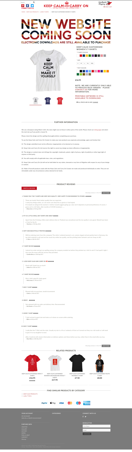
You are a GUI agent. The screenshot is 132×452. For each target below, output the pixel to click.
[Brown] (84, 78)
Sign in (24, 422)
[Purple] (93, 60)
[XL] (88, 67)
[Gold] (89, 78)
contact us (81, 94)
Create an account (34, 422)
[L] (84, 67)
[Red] (81, 60)
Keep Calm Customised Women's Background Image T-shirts (54, 380)
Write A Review (29, 192)
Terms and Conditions (37, 451)
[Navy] (84, 60)
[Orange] (107, 75)
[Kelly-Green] (89, 60)
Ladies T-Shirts (44, 16)
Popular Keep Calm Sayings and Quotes (51, 451)
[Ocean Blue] (89, 75)
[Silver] (87, 78)
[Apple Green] (81, 78)
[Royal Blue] (87, 75)
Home (23, 16)
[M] (81, 67)
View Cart (107, 7)
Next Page (106, 197)
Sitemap (24, 443)
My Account (26, 420)
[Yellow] (87, 60)
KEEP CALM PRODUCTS (32, 16)
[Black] (95, 60)
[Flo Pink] (98, 75)
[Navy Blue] (84, 75)
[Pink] (101, 60)
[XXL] (92, 67)
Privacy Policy (29, 451)
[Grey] (104, 60)
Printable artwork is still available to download (89, 101)
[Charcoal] (98, 60)
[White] (78, 60)
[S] (78, 67)
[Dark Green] (78, 78)
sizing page (97, 134)
